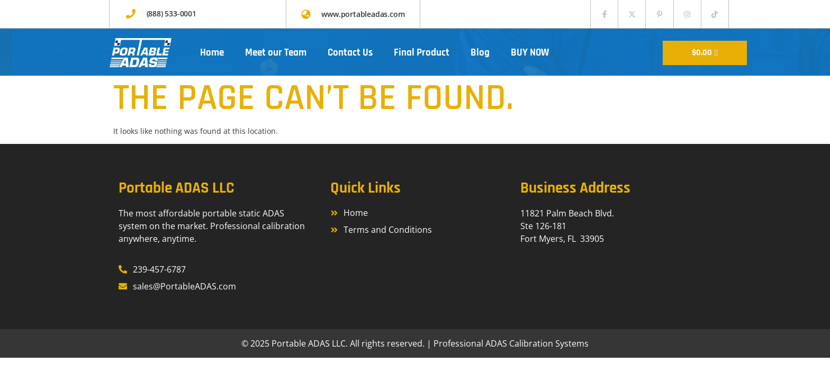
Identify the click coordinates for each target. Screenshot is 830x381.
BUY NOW (530, 52)
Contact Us (350, 52)
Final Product (421, 52)
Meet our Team (275, 52)
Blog (480, 52)
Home (212, 52)
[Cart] (705, 53)
